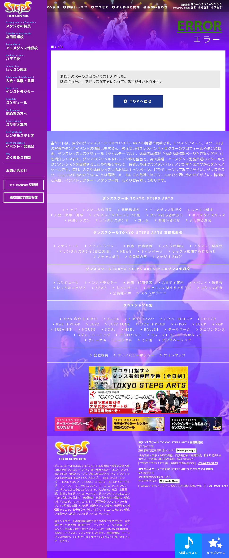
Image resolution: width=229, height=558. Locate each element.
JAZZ (92, 324)
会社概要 (99, 355)
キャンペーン (150, 251)
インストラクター (25, 90)
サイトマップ (173, 355)
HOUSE (87, 329)
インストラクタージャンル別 (115, 215)
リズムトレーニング (92, 335)
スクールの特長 (97, 210)
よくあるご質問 (25, 156)
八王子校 (25, 57)
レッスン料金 (25, 68)
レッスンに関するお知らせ (192, 251)
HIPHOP (207, 319)
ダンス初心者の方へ (165, 215)
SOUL (109, 329)
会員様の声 (136, 256)
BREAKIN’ (62, 329)
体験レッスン (75, 7)
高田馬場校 (25, 36)
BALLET (150, 329)
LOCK (199, 324)
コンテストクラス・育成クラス (175, 335)
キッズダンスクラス (207, 215)
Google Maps (186, 450)
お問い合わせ (16, 170)
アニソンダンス (210, 329)
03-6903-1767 (197, 7)
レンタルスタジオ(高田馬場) (85, 251)
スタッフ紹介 (107, 256)
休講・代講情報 (138, 246)
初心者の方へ (25, 112)
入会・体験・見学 (25, 79)
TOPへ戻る (48, 7)
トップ (70, 210)
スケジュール (25, 101)
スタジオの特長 (25, 24)
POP (218, 324)
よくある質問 (199, 220)
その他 (145, 340)
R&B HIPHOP (67, 324)
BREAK (112, 319)
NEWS (124, 251)
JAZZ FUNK (117, 324)
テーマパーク (177, 329)
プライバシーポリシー (134, 355)
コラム (141, 220)
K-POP (179, 324)
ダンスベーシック (175, 340)
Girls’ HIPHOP (176, 319)
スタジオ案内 (25, 123)
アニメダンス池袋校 (25, 46)
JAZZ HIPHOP (151, 324)
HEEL (128, 329)
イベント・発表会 (25, 145)
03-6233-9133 (201, 4)
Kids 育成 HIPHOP (79, 319)
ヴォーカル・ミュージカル (109, 340)
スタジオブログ (167, 256)
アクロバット (129, 335)
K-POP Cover (140, 319)
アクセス (99, 7)
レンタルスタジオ (25, 134)
